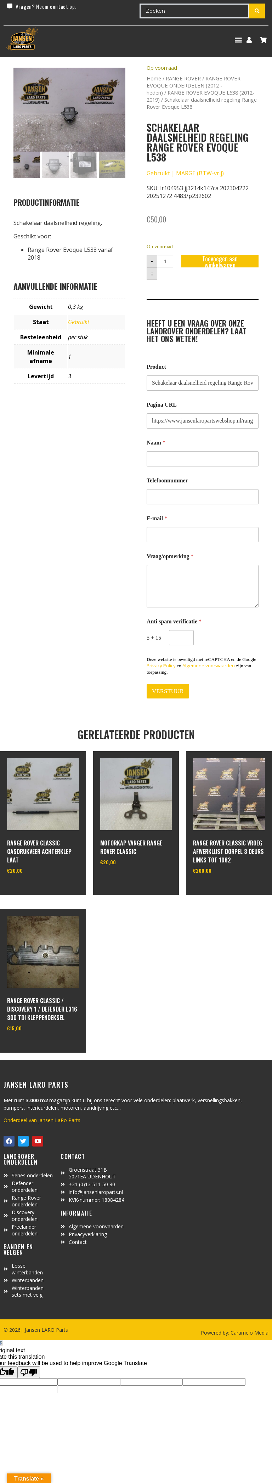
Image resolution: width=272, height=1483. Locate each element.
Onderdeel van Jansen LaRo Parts (42, 1120)
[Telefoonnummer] (203, 496)
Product (156, 367)
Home (154, 78)
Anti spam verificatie (174, 621)
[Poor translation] (28, 1372)
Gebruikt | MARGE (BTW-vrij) (185, 173)
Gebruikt (78, 322)
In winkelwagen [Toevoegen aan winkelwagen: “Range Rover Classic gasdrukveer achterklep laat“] (33, 889)
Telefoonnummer (167, 480)
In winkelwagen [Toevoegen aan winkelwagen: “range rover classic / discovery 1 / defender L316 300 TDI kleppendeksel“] (33, 1046)
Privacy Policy (161, 665)
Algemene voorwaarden (208, 665)
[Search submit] (257, 11)
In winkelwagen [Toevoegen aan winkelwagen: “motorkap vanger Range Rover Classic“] (126, 880)
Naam (156, 443)
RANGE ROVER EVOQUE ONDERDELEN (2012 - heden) (193, 85)
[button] (238, 40)
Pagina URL (162, 405)
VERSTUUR (168, 691)
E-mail (157, 518)
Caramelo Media (248, 1332)
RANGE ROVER (183, 78)
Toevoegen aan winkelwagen (220, 261)
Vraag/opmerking (170, 556)
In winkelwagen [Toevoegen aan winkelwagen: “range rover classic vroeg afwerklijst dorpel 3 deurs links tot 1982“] (219, 889)
